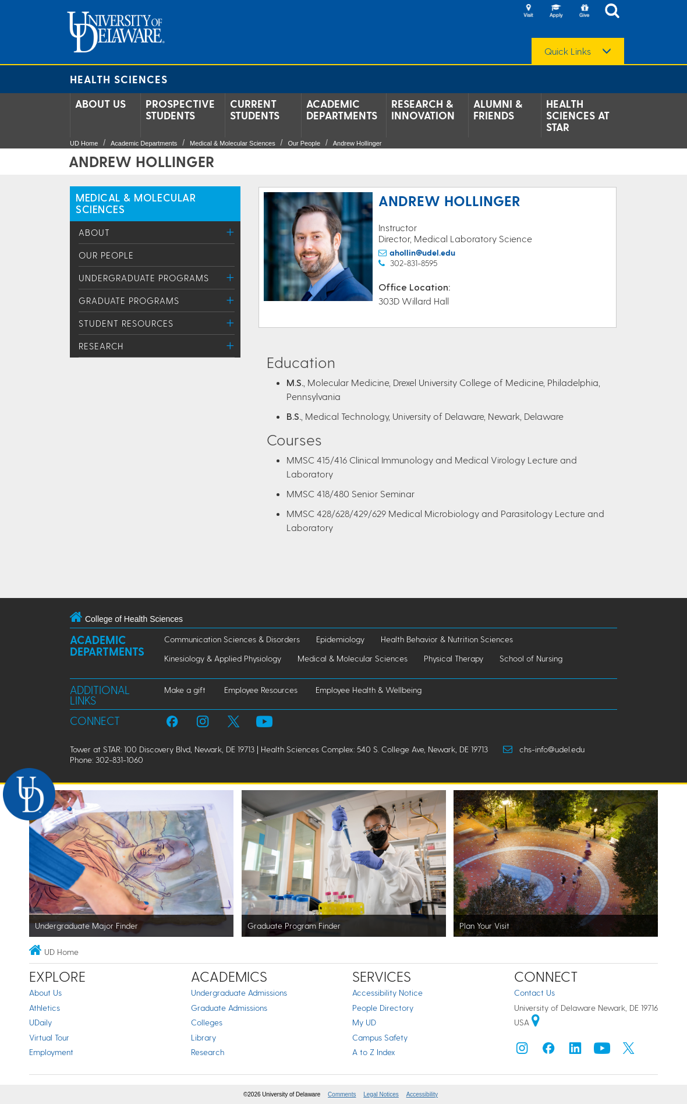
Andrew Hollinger (357, 143)
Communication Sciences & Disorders (232, 639)
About (94, 232)
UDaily (40, 1022)
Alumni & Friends (497, 109)
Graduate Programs (129, 300)
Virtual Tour (49, 1037)
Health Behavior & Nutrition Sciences (447, 639)
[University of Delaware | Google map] (536, 1022)
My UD (364, 1022)
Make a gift (185, 690)
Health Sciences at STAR (578, 115)
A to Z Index (373, 1052)
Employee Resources (261, 690)
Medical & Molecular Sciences (232, 143)
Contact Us (534, 992)
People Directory (382, 1008)
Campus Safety (380, 1037)
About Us (100, 103)
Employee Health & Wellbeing (369, 690)
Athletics (44, 1008)
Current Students (254, 109)
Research (101, 346)
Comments (342, 1094)
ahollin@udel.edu (422, 252)
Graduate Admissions (229, 1008)
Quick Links (567, 51)
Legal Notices (381, 1094)
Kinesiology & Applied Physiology (222, 658)
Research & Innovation (423, 109)
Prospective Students (180, 109)
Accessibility (422, 1094)
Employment (51, 1052)
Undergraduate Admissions (239, 992)
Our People (304, 143)
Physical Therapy (453, 658)
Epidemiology (340, 639)
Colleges (206, 1022)
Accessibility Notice (387, 992)
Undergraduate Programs (144, 278)
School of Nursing (531, 658)
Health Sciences (119, 79)
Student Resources (126, 323)
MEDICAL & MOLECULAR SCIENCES (136, 203)
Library (203, 1037)
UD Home (84, 143)
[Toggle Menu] (230, 232)
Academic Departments (341, 109)
